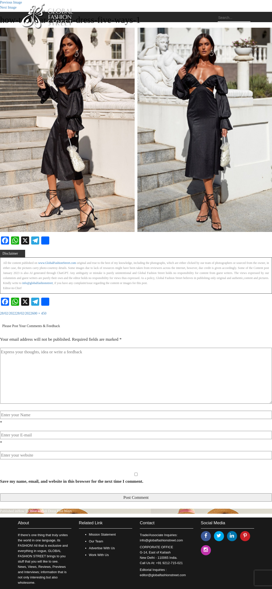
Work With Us (99, 555)
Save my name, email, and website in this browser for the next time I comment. (71, 481)
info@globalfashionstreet (37, 283)
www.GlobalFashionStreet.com (57, 263)
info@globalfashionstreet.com (161, 540)
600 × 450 (39, 313)
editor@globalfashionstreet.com (163, 575)
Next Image (8, 7)
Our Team (96, 541)
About (23, 523)
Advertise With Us (102, 548)
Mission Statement (102, 534)
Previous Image (11, 2)
